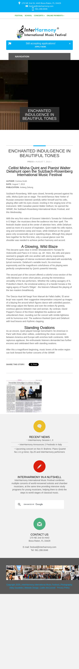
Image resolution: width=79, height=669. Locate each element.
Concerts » (39, 15)
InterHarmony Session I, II (40, 440)
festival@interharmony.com (41, 6)
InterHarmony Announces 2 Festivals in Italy (41, 444)
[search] (39, 504)
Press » (31, 162)
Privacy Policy (63, 588)
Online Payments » (55, 15)
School (28, 15)
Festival (19, 15)
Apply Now (40, 47)
